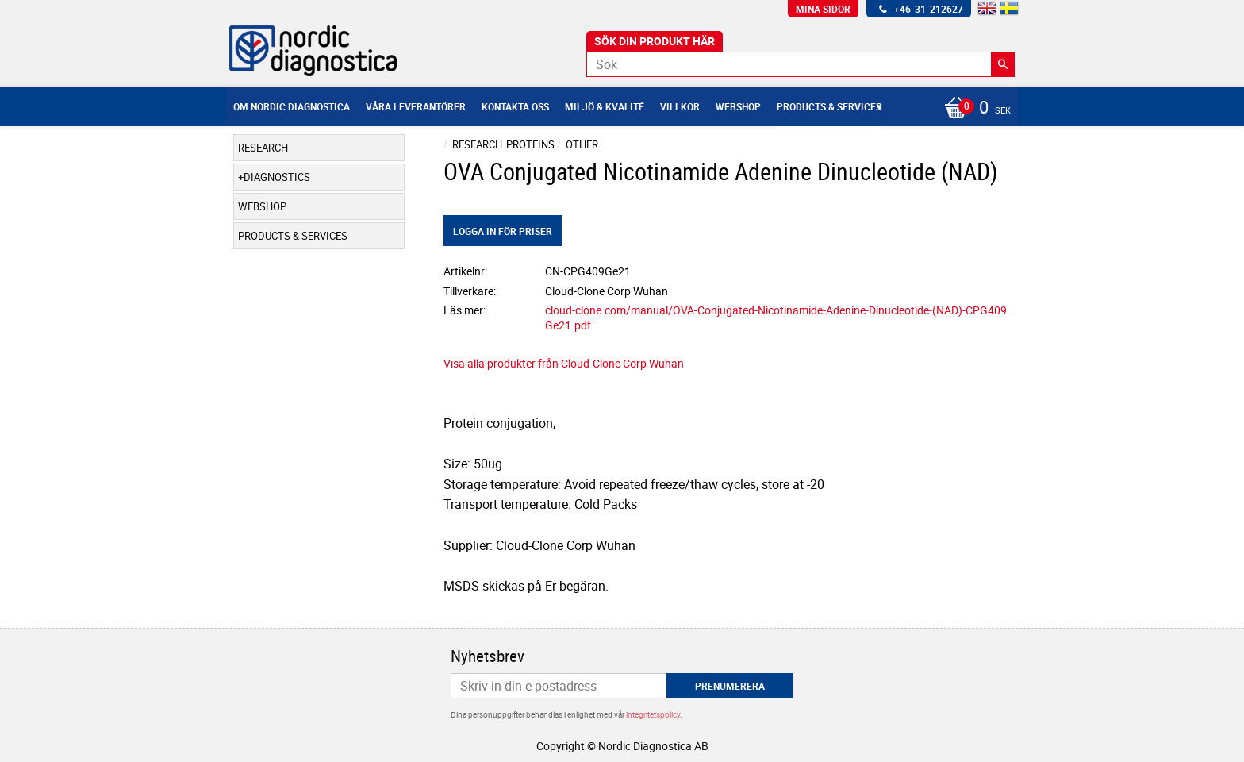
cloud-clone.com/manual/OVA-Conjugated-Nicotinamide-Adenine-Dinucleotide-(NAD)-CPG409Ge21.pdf (776, 317)
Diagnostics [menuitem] (277, 177)
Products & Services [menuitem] (829, 106)
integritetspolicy (653, 714)
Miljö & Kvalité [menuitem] (604, 106)
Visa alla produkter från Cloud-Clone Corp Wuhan (563, 363)
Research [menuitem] (263, 147)
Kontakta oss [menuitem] (515, 106)
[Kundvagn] (973, 109)
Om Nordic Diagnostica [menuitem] (291, 106)
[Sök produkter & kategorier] (800, 64)
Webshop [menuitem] (738, 106)
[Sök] (1003, 64)
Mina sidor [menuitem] (823, 8)
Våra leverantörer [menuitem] (416, 106)
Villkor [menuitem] (680, 106)
